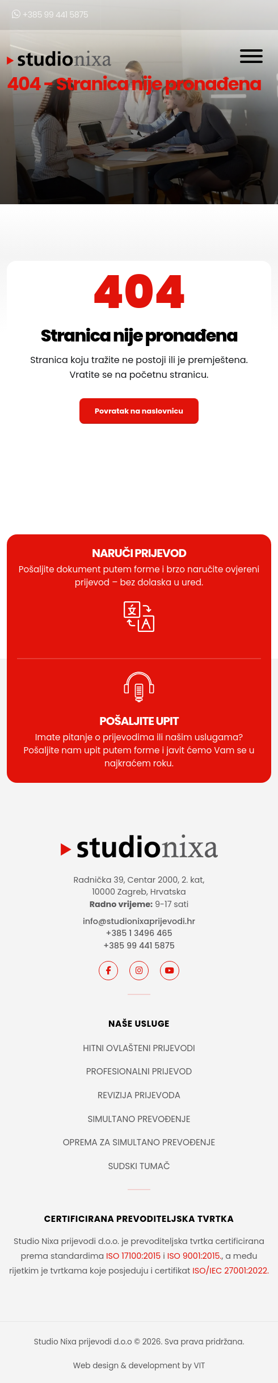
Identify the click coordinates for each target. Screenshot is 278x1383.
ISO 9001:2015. (194, 1256)
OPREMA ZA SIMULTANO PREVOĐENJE (139, 1142)
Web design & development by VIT (139, 1365)
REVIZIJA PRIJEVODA (139, 1095)
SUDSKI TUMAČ (139, 1166)
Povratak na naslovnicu (139, 411)
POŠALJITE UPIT (138, 721)
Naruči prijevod (139, 553)
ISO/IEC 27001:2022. (230, 1270)
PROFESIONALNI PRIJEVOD (139, 1071)
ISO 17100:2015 (133, 1256)
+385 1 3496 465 (139, 933)
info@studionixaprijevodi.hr (139, 921)
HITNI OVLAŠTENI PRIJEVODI (139, 1048)
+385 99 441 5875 (50, 14)
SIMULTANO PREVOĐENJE (138, 1119)
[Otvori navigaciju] (251, 58)
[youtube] (169, 970)
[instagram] (139, 970)
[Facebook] (108, 970)
